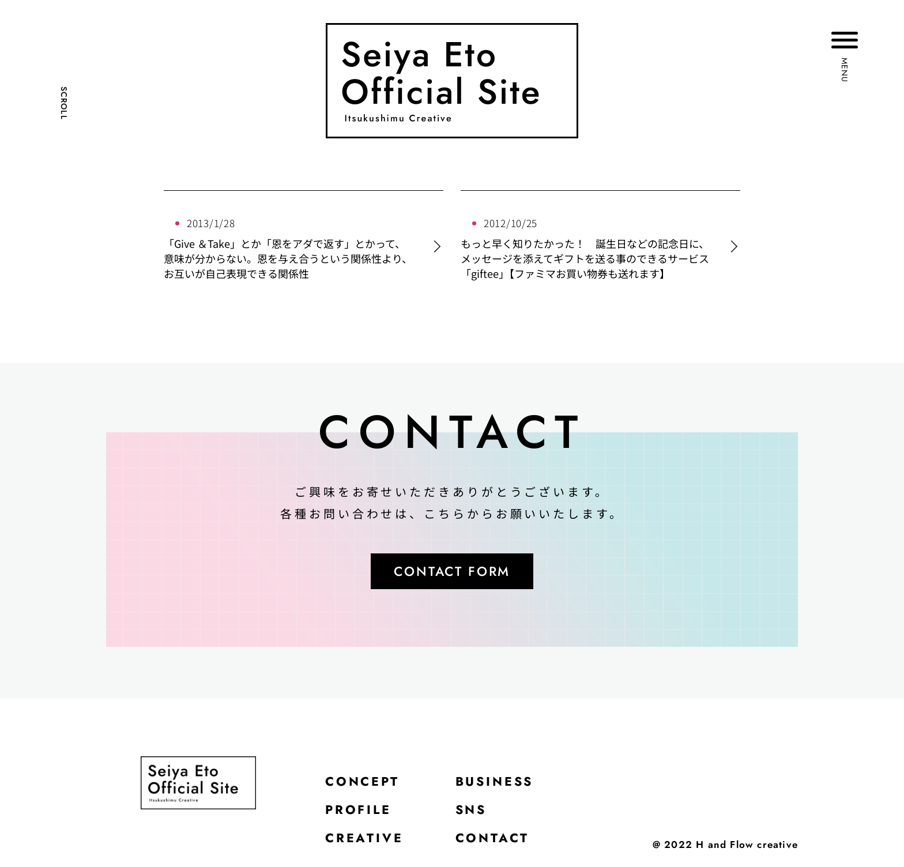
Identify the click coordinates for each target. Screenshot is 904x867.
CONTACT (492, 841)
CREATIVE (364, 841)
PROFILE (359, 812)
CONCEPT (363, 783)
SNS (471, 812)
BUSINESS (496, 783)
